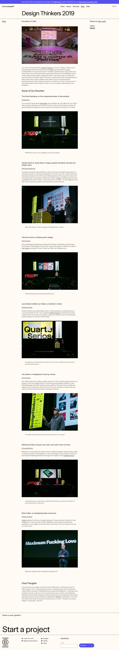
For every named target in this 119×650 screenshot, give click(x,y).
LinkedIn (45, 641)
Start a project (25, 629)
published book (69, 456)
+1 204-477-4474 (28, 638)
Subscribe (83, 645)
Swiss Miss (43, 103)
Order (59, 178)
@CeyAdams (26, 378)
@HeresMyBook (27, 448)
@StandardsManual (28, 168)
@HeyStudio (26, 241)
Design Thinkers (47, 68)
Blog (82, 6)
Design (92, 28)
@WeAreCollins (27, 517)
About (68, 6)
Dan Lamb (102, 21)
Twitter (45, 643)
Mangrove (57, 2)
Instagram (45, 638)
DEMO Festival (55, 313)
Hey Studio (25, 248)
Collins (24, 520)
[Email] (69, 645)
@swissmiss (25, 100)
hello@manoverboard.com (30, 641)
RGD (51, 70)
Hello (88, 6)
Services (76, 6)
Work (63, 6)
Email (62, 643)
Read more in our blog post (88, 2)
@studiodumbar (27, 307)
